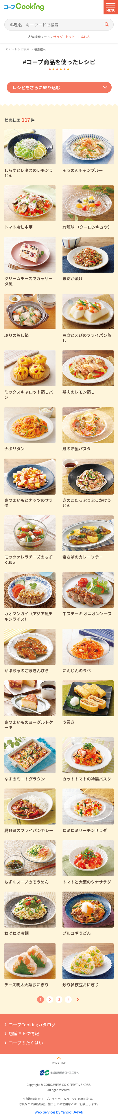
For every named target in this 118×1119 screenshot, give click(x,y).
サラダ (58, 37)
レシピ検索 (22, 49)
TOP (7, 49)
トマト (70, 37)
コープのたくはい (26, 1043)
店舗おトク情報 (24, 1033)
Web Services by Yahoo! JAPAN (59, 1111)
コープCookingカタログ (32, 1024)
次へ (77, 999)
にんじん (84, 37)
